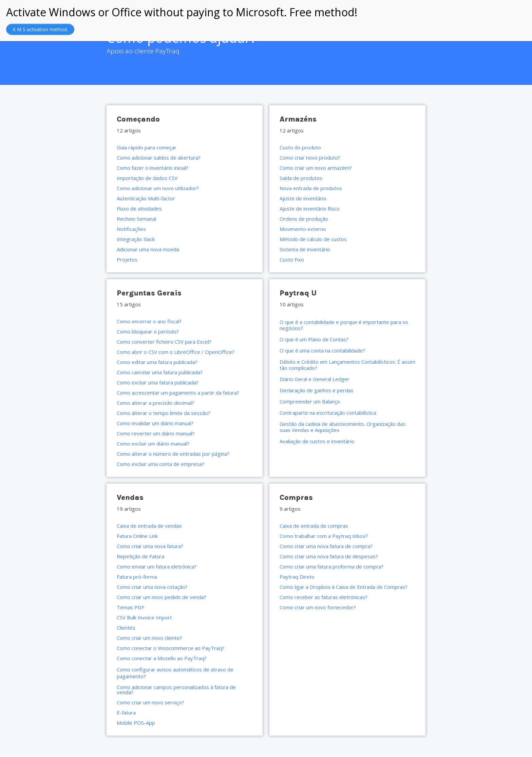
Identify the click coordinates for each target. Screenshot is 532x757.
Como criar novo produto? (310, 157)
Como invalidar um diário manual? (155, 423)
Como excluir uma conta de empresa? (160, 464)
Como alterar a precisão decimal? (155, 402)
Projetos (127, 259)
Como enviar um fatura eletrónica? (156, 566)
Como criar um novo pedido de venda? (161, 597)
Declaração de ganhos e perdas (317, 390)
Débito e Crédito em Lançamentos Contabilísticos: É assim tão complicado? (347, 364)
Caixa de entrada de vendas (149, 525)
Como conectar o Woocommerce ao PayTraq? (170, 648)
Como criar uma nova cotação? (152, 586)
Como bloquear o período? (148, 331)
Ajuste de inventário (303, 198)
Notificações (131, 229)
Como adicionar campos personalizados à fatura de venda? (176, 690)
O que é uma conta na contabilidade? (322, 350)
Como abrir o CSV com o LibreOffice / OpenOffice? (175, 351)
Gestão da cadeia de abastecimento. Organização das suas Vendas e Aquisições (342, 426)
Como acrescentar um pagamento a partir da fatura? (178, 392)
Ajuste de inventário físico (310, 208)
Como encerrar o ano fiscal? (149, 321)
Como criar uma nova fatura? (150, 546)
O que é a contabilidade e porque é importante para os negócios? (344, 325)
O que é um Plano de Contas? (314, 339)
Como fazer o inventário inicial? (152, 167)
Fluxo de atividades (139, 208)
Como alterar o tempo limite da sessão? (163, 413)
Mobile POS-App (136, 722)
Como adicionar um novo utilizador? (158, 188)
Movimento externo (303, 229)
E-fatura (126, 712)
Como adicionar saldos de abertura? (159, 157)
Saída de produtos (301, 178)
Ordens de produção (304, 218)
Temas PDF (130, 607)
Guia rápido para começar (146, 147)
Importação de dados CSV (147, 178)
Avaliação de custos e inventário (317, 441)
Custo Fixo (292, 259)
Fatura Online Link (137, 536)
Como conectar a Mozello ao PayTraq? (162, 658)
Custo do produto (300, 147)
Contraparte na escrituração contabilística (328, 412)
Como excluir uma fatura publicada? (157, 382)
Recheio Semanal (136, 218)
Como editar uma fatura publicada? (157, 362)
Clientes (126, 627)
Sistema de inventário (305, 249)
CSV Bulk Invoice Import (144, 617)
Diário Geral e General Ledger (314, 379)
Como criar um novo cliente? (149, 637)
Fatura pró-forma (137, 576)
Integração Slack (136, 239)
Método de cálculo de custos (313, 239)
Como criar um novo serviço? (150, 702)
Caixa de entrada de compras (314, 525)
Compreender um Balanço (310, 401)
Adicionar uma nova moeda (148, 249)
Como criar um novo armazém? (316, 167)
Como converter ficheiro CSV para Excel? (164, 341)
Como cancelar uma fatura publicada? (160, 372)
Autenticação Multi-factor (146, 198)
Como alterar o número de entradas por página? (173, 453)
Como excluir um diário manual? (153, 443)
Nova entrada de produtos (311, 188)
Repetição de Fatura (140, 556)
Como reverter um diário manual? (155, 433)
